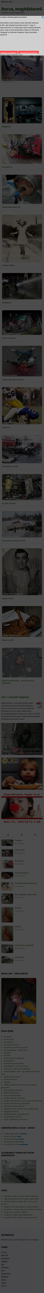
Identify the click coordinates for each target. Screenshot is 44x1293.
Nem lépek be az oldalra (28, 53)
